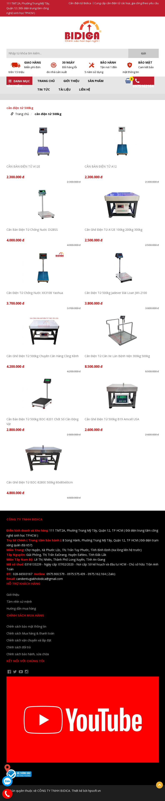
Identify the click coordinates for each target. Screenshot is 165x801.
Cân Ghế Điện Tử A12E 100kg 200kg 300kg (113, 230)
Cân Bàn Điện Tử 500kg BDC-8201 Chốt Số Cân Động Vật (42, 421)
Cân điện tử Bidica (80, 3)
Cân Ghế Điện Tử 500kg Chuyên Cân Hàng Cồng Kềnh (42, 356)
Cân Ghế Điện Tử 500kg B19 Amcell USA (112, 419)
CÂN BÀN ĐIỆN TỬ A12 (101, 166)
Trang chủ (46, 81)
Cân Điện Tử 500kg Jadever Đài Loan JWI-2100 (116, 293)
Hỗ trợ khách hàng (23, 583)
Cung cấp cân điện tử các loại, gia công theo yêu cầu (126, 3)
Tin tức (43, 89)
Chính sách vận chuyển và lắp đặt (28, 640)
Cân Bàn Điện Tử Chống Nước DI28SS (32, 230)
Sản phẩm (95, 81)
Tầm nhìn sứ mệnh (19, 602)
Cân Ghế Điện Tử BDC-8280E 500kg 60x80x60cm (39, 482)
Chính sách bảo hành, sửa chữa (27, 654)
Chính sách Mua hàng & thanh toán (30, 633)
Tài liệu (64, 89)
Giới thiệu (71, 81)
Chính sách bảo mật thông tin (26, 626)
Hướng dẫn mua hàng (21, 608)
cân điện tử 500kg (48, 114)
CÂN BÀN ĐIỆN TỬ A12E (23, 166)
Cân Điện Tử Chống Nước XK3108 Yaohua (34, 293)
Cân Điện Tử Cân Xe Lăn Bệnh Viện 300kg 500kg (117, 356)
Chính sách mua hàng (25, 615)
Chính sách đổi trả (18, 647)
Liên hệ (84, 89)
